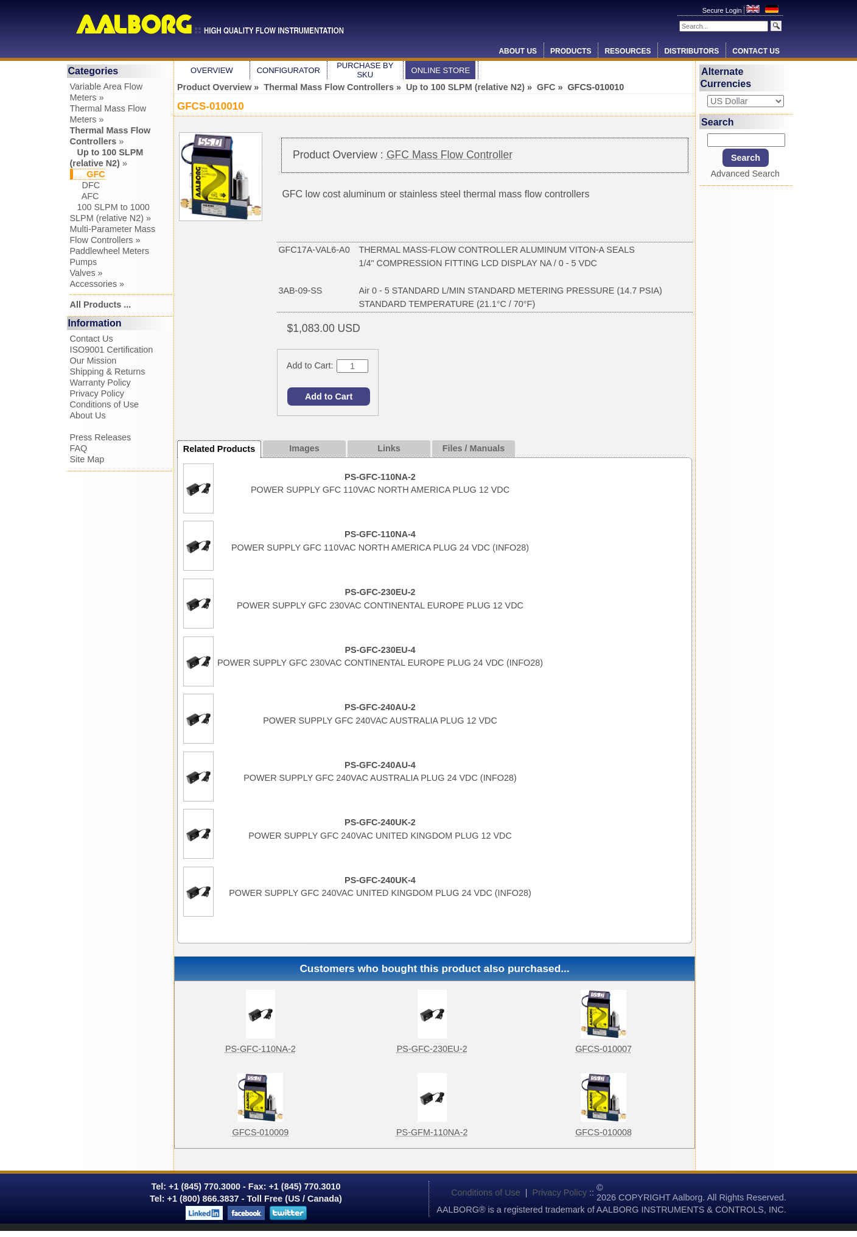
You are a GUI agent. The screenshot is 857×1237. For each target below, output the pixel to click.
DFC (85, 185)
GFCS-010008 (603, 1132)
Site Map (87, 459)
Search (717, 121)
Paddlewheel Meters (109, 251)
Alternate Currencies (726, 77)
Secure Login (723, 10)
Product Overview (214, 87)
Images (304, 448)
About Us (517, 51)
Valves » (86, 273)
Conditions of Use (104, 404)
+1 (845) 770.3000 (203, 1186)
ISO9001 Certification (111, 349)
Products (570, 51)
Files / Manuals (473, 448)
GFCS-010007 (603, 1049)
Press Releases (100, 437)
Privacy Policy (97, 393)
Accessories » (97, 284)
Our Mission (93, 360)
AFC (84, 196)
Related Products (219, 449)
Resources (627, 51)
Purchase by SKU (365, 70)
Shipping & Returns (107, 371)
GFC (546, 87)
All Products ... (100, 304)
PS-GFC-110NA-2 (260, 1049)
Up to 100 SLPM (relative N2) (465, 87)
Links (389, 448)
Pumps (83, 262)
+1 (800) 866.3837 (203, 1199)
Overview (212, 70)
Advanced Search (745, 173)
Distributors (691, 51)
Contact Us (756, 51)
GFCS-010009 (261, 1132)
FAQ (79, 448)
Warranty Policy (100, 382)
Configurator (288, 70)
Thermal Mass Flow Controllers (329, 87)
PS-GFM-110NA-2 (432, 1132)
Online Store (440, 70)
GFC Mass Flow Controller (449, 155)
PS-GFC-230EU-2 (432, 1049)
